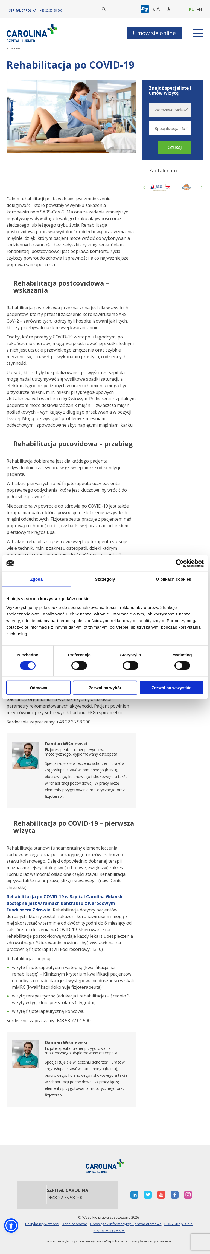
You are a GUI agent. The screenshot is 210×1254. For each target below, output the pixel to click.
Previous (145, 187)
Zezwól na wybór (105, 687)
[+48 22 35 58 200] (51, 10)
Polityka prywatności (42, 1224)
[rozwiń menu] (198, 33)
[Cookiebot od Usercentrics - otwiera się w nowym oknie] (180, 563)
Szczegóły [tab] (105, 579)
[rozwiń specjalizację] (184, 128)
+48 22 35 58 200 (66, 1197)
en (199, 9)
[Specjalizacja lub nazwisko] (170, 128)
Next (200, 187)
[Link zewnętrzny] (186, 187)
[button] (145, 9)
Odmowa (38, 687)
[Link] (33, 33)
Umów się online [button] (154, 33)
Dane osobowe (74, 1224)
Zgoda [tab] (36, 579)
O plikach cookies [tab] (173, 579)
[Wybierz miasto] (170, 110)
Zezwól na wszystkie (171, 687)
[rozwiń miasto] (184, 110)
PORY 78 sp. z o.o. (178, 1224)
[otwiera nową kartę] (159, 187)
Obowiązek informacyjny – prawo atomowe (126, 1224)
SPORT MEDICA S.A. (109, 1231)
